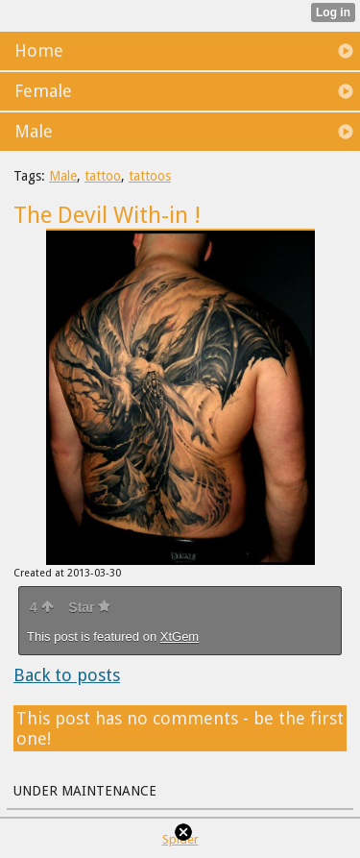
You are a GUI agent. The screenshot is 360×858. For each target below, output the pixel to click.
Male (63, 176)
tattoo (102, 176)
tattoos (150, 176)
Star (89, 607)
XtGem (179, 636)
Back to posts (66, 675)
